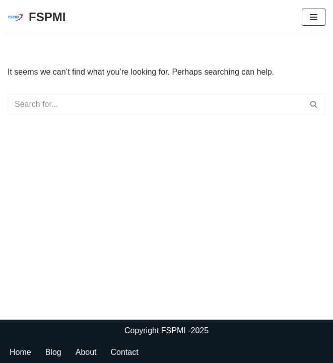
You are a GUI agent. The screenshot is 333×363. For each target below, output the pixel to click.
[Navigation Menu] (313, 17)
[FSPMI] (36, 17)
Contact (125, 352)
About (86, 352)
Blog (53, 352)
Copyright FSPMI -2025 (166, 330)
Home (20, 352)
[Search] (155, 104)
